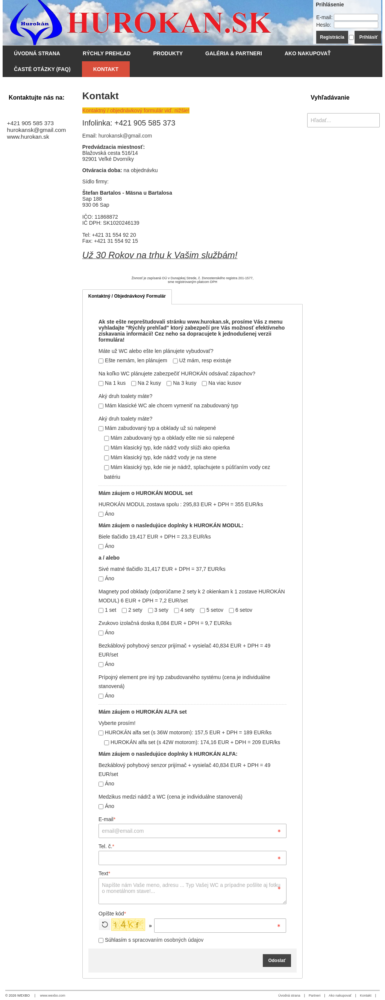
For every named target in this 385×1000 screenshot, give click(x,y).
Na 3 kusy (181, 383)
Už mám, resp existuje (202, 360)
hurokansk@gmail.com (125, 136)
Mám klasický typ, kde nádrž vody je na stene (160, 457)
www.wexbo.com (52, 995)
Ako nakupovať (340, 995)
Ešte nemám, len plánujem (133, 360)
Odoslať (276, 960)
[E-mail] (356, 17)
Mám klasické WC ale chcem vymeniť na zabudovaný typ (168, 405)
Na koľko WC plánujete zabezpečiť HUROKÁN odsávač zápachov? (177, 374)
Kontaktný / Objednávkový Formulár (127, 296)
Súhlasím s (151, 940)
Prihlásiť (368, 37)
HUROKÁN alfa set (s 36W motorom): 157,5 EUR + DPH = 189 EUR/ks (185, 732)
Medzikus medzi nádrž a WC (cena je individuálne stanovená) (171, 797)
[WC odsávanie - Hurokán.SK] (145, 22)
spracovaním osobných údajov (167, 940)
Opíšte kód (112, 914)
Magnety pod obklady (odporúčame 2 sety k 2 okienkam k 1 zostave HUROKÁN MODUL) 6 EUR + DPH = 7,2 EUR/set (192, 596)
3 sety (158, 610)
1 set (107, 610)
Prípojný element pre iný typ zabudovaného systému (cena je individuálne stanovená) (184, 681)
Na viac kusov (221, 383)
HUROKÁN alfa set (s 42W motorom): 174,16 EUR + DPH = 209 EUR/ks (192, 742)
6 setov (240, 610)
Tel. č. (106, 846)
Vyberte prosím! (117, 723)
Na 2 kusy (146, 383)
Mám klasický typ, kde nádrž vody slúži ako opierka (167, 448)
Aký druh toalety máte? (125, 396)
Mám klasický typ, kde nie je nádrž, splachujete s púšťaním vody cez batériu (187, 472)
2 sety (132, 610)
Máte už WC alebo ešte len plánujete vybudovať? (156, 351)
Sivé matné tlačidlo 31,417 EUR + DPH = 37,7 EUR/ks (162, 569)
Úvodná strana (289, 995)
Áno (106, 514)
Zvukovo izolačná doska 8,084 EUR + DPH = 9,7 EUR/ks (165, 623)
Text (104, 873)
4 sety (184, 610)
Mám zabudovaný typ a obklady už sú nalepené (157, 428)
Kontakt (365, 995)
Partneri (315, 995)
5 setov (211, 610)
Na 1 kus (112, 383)
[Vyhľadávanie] (343, 120)
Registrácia (332, 37)
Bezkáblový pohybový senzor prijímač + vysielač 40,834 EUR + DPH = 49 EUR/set (184, 650)
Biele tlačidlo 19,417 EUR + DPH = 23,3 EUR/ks (155, 537)
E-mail (107, 819)
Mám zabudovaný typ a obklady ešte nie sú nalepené (169, 438)
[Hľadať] (375, 120)
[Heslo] (356, 24)
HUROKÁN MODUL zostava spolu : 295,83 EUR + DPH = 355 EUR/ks (181, 504)
